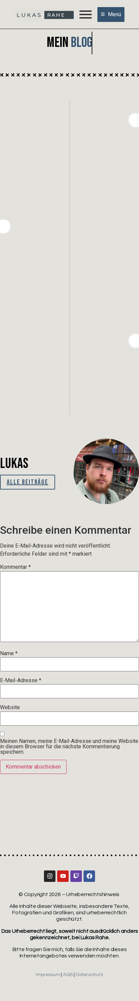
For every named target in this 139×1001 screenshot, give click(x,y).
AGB (68, 974)
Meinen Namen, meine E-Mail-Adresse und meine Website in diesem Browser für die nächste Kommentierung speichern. (69, 747)
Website (10, 707)
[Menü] (110, 14)
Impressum (48, 974)
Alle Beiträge (27, 482)
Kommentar (15, 567)
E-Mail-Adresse (20, 680)
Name (9, 653)
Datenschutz (89, 974)
